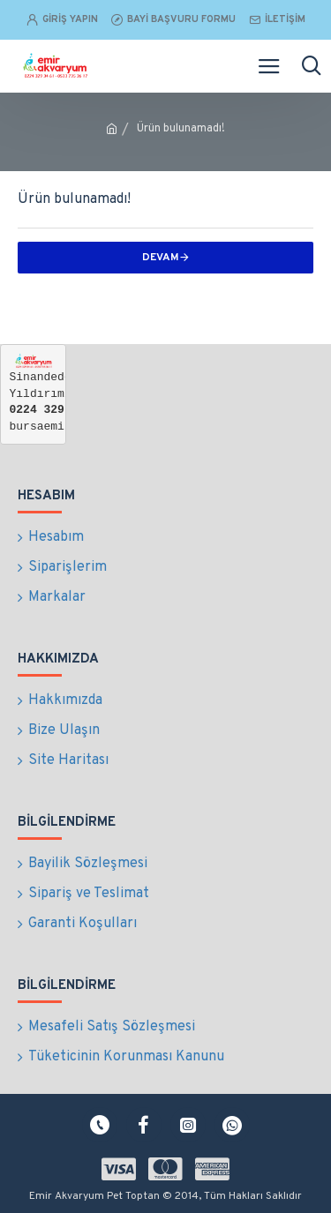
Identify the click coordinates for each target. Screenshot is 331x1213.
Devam (160, 258)
